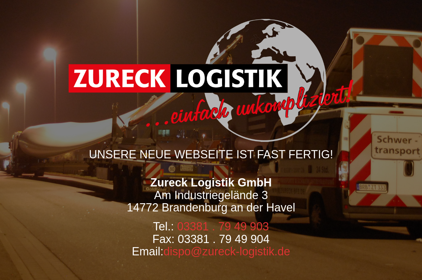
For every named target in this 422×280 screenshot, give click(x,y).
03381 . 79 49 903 (223, 226)
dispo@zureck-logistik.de (227, 251)
